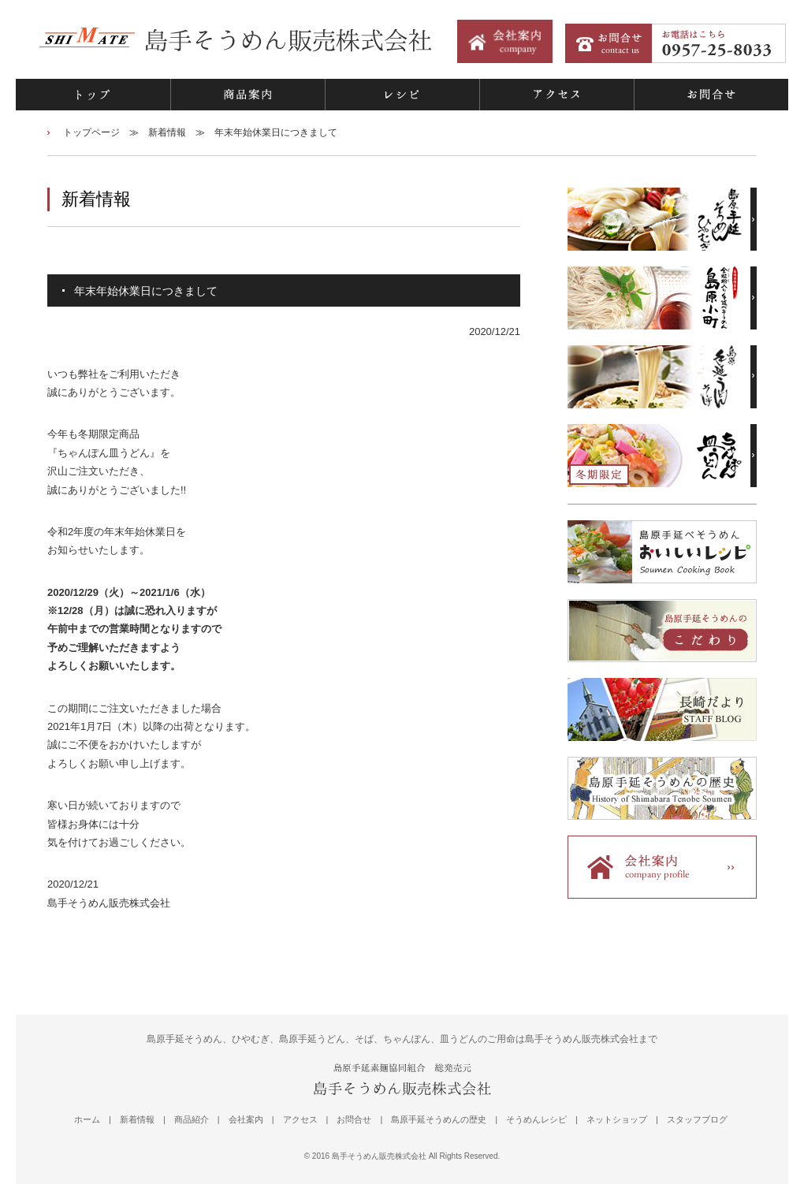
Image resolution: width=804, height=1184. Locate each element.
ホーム (87, 1119)
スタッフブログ (697, 1119)
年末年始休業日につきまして (275, 132)
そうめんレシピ (536, 1119)
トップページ (91, 132)
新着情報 (167, 132)
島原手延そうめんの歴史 (438, 1119)
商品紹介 (191, 1119)
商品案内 (247, 94)
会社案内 (246, 1119)
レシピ (402, 94)
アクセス (556, 94)
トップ (93, 94)
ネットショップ (616, 1119)
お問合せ (711, 94)
